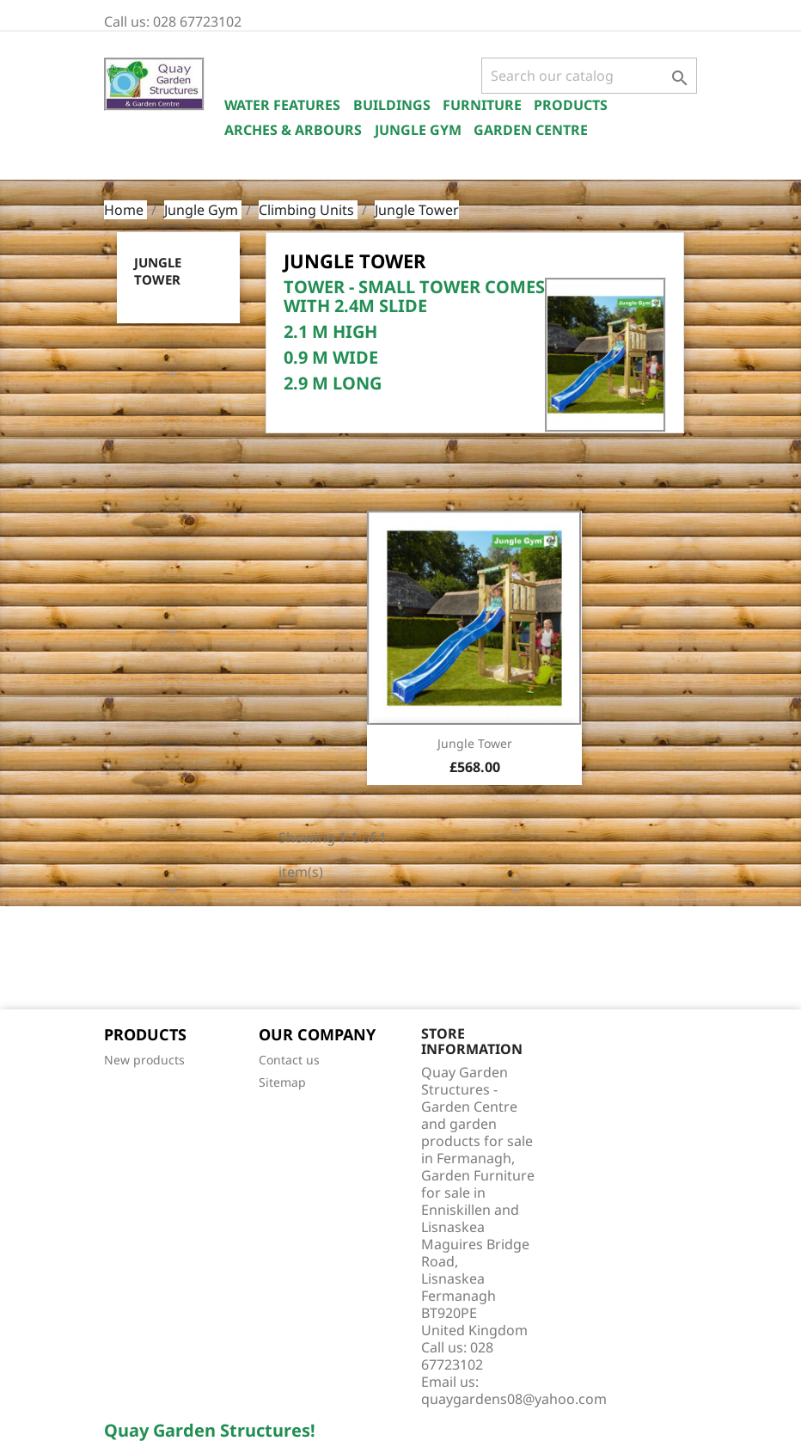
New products (144, 1060)
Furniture (482, 104)
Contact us (289, 1060)
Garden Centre (531, 129)
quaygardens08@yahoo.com (514, 1398)
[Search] (589, 76)
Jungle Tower (157, 271)
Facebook (123, 959)
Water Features (282, 104)
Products (571, 104)
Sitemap (282, 1082)
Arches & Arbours (293, 129)
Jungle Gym (418, 129)
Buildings (392, 104)
